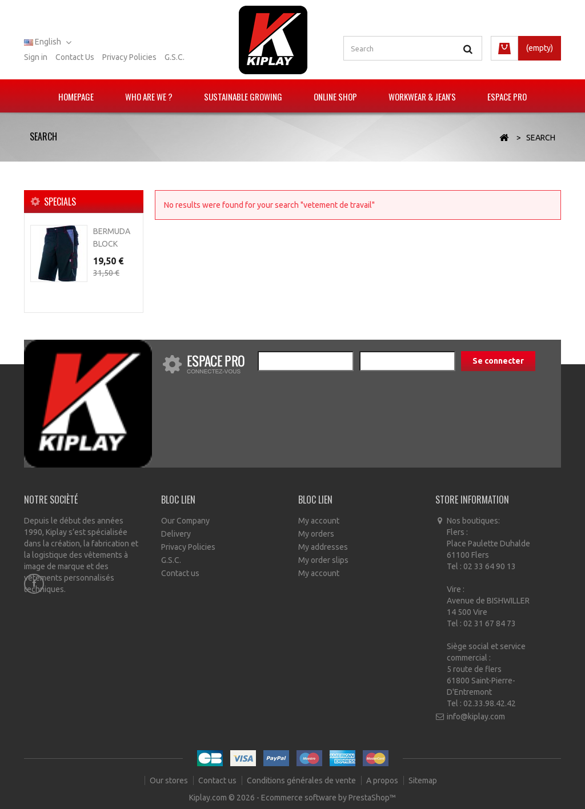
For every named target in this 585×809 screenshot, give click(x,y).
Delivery (176, 533)
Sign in (35, 57)
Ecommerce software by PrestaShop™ (328, 797)
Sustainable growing (243, 96)
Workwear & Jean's (422, 96)
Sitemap (422, 780)
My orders (316, 533)
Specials (60, 201)
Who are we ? (149, 96)
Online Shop (335, 96)
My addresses (323, 547)
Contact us (74, 57)
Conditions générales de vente (302, 780)
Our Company (185, 520)
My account (318, 520)
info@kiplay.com (476, 716)
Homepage (76, 96)
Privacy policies (129, 57)
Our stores (170, 780)
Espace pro (507, 96)
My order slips (323, 560)
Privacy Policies (188, 547)
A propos (383, 780)
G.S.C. (175, 57)
